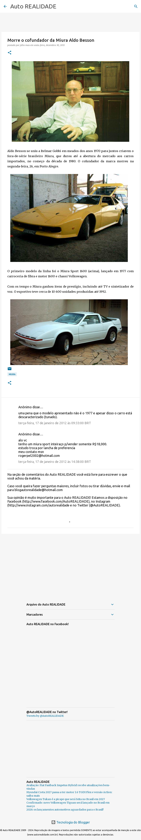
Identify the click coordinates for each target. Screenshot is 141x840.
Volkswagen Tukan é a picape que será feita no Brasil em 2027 (65, 799)
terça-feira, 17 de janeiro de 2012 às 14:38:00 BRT (54, 461)
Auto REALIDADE (33, 6)
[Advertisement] (70, 565)
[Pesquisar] (136, 6)
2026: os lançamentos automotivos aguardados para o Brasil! (65, 809)
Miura (12, 374)
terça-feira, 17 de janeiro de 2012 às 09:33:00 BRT (54, 423)
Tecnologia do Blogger (70, 822)
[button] (9, 52)
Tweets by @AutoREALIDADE (45, 715)
